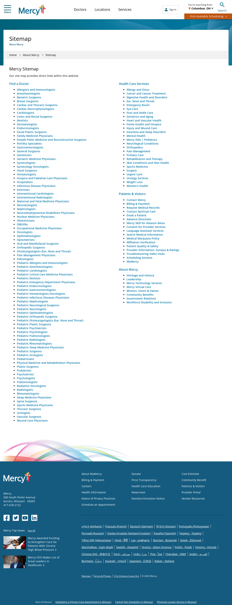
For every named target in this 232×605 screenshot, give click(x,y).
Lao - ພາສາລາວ (140, 540)
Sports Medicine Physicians (35, 405)
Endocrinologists (28, 128)
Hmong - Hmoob (205, 547)
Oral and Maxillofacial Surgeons (38, 243)
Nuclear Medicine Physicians (35, 216)
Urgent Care (134, 174)
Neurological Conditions (143, 143)
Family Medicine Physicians (35, 136)
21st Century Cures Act (126, 576)
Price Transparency (144, 480)
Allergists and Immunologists (36, 89)
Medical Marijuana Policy (143, 238)
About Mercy (31, 55)
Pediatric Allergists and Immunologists (42, 263)
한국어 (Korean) (166, 526)
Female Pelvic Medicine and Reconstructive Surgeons (51, 139)
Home (13, 55)
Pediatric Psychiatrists (31, 328)
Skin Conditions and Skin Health (148, 163)
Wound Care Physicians (32, 420)
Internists (23, 190)
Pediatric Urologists (30, 355)
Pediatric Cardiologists (32, 270)
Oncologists (25, 232)
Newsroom (138, 492)
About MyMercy (92, 474)
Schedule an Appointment (98, 504)
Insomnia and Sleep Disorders (146, 132)
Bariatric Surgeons (29, 97)
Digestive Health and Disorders (147, 97)
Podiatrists (24, 370)
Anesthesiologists (28, 93)
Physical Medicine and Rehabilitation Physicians (48, 363)
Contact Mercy (136, 200)
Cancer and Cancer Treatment (146, 93)
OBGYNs (22, 224)
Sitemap (86, 576)
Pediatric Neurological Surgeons (38, 305)
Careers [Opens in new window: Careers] (87, 486)
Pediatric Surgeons (29, 351)
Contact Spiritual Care (141, 211)
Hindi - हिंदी (121, 540)
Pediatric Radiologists (31, 339)
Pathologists (25, 259)
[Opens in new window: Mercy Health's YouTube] (25, 518)
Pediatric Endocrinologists (34, 286)
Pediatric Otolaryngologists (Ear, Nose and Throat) (50, 320)
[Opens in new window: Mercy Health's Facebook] (6, 518)
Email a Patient (136, 215)
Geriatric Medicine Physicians (36, 159)
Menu (7, 9)
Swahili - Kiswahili (127, 547)
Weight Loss (135, 182)
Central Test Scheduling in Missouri (134, 602)
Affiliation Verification (141, 242)
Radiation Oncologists (31, 386)
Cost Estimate (190, 474)
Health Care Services (134, 84)
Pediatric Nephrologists (32, 301)
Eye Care (132, 109)
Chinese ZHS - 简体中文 (96, 554)
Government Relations (141, 298)
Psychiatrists (25, 374)
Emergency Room (138, 105)
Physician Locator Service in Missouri (177, 602)
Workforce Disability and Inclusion (149, 302)
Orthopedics (135, 147)
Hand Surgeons (27, 170)
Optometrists (26, 240)
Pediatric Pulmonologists (33, 336)
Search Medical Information (145, 234)
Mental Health (136, 136)
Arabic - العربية (198, 554)
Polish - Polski (183, 547)
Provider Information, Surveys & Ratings (153, 250)
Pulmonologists (27, 382)
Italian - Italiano (164, 561)
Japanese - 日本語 (140, 561)
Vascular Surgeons (29, 416)
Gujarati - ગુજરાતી (115, 561)
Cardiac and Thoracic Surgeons (37, 105)
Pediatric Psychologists (32, 332)
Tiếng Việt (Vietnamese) (96, 540)
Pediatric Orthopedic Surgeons (37, 316)
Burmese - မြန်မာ (92, 561)
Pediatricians (25, 359)
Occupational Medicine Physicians (39, 228)
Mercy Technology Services (144, 283)
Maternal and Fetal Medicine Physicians (43, 201)
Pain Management (138, 151)
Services (125, 9)
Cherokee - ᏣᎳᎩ (175, 554)
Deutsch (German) (141, 526)
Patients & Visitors (132, 194)
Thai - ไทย (156, 554)
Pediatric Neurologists (31, 309)
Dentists (22, 120)
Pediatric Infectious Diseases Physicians (43, 297)
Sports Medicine (137, 166)
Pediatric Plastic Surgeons (34, 324)
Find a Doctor (19, 84)
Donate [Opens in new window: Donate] (136, 474)
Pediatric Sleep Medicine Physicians (40, 347)
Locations (102, 9)
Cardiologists (25, 113)
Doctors (80, 9)
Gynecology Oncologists (33, 166)
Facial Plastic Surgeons (32, 132)
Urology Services (137, 178)
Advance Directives (139, 219)
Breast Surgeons (27, 101)
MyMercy (133, 261)
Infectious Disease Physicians (36, 186)
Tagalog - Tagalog (190, 533)
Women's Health (137, 186)
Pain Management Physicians (36, 255)
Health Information (94, 492)
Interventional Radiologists (35, 197)
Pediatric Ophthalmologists (35, 313)
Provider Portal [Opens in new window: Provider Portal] (191, 492)
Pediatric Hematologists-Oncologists (41, 293)
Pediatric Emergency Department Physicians (46, 282)
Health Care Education (146, 486)
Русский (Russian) (93, 533)
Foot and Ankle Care (140, 113)
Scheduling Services (139, 257)
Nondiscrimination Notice (148, 498)
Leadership (134, 279)
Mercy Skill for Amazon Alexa (146, 223)
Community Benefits (140, 294)
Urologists (23, 413)
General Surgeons (28, 151)
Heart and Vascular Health (144, 120)
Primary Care (135, 155)
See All (31, 530)
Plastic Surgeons (28, 366)
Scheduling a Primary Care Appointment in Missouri (83, 602)
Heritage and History (140, 275)
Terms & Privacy (102, 576)
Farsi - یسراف (122, 554)
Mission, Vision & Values (143, 291)
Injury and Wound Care (142, 128)
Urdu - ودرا (140, 554)
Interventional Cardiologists (35, 193)
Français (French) (116, 526)
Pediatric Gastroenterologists (36, 290)
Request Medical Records (143, 207)
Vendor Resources (193, 498)
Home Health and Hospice (144, 124)
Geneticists (24, 155)
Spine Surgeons (27, 401)
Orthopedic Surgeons (31, 247)
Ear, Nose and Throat (140, 101)
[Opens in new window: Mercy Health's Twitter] (16, 518)
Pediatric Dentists (28, 278)
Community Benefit (194, 480)
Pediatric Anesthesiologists (35, 267)
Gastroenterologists (30, 147)
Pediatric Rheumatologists (34, 343)
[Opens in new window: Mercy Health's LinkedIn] (34, 518)
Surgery (132, 170)
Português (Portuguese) (194, 526)
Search (222, 6)
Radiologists (25, 390)
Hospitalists (25, 182)
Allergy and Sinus (138, 89)
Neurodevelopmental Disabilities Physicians (46, 213)
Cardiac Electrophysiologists (35, 109)
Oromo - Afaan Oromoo (157, 547)
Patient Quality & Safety (142, 246)
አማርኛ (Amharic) (92, 526)
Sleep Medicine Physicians (34, 397)
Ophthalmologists (29, 236)
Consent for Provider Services (146, 227)
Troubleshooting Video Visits (146, 254)
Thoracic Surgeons (29, 409)
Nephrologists (26, 209)
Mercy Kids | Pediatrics (142, 139)
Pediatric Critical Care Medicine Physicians (45, 274)
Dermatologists (27, 124)
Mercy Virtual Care (139, 287)
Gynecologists (26, 163)
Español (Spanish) (165, 533)
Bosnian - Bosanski (165, 540)
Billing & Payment (138, 204)
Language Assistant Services (145, 231)
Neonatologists (27, 205)
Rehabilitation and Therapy (145, 159)
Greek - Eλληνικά (190, 540)
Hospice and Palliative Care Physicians (42, 178)
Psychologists (26, 378)
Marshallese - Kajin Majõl (97, 547)
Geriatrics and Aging (140, 116)
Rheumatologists (28, 393)
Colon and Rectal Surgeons (34, 116)
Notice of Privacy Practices (98, 498)
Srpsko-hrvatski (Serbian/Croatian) (129, 533)
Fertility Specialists (29, 143)
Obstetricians (26, 220)
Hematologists (26, 174)
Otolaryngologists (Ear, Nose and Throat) (44, 251)
